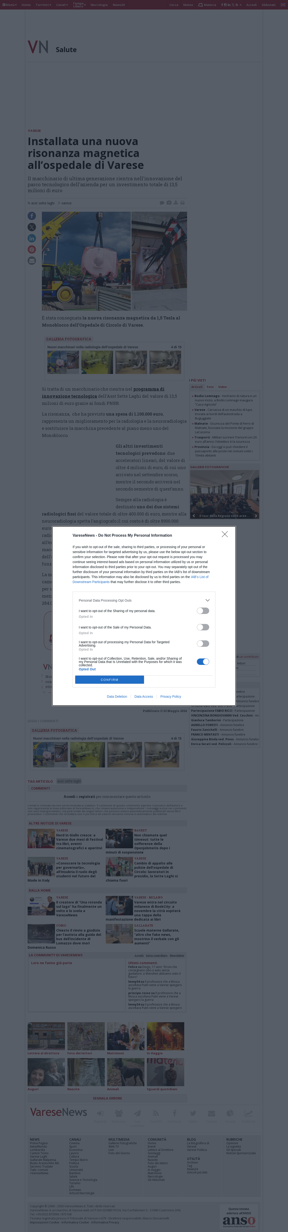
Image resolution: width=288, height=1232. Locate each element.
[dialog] (144, 616)
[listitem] (144, 600)
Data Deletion (117, 696)
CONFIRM (110, 680)
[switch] (203, 611)
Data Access (143, 696)
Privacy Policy (170, 696)
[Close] (226, 535)
